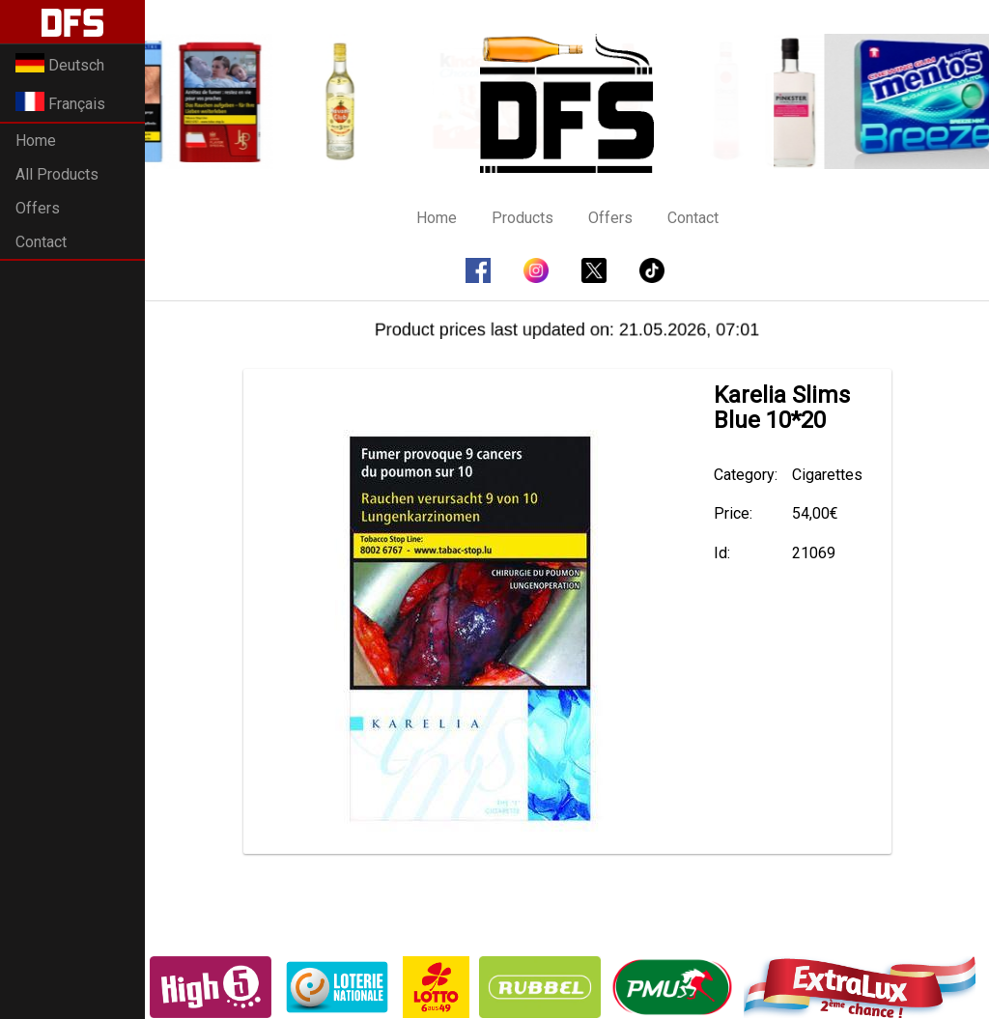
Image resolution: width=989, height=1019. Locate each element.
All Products (57, 174)
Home (35, 140)
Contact (41, 242)
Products (522, 218)
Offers (37, 208)
